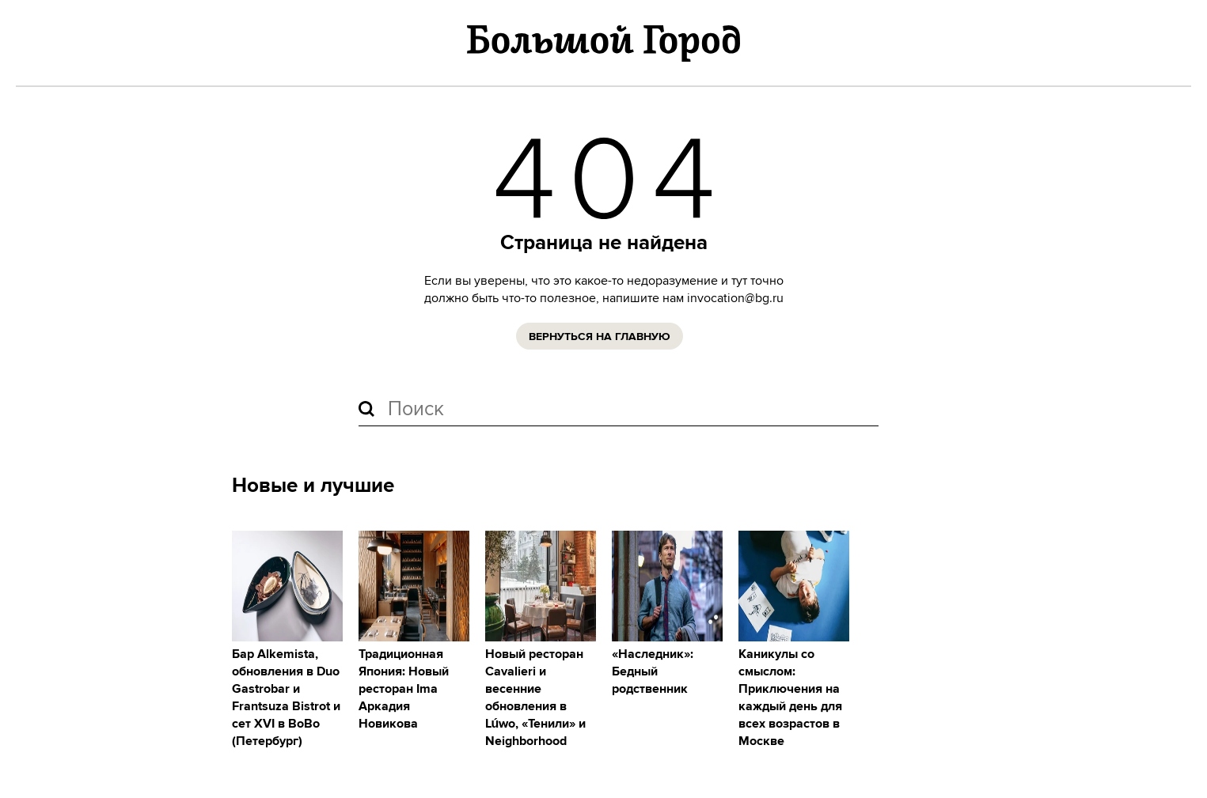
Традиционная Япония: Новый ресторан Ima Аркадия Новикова (404, 689)
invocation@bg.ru (735, 298)
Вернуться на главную (599, 337)
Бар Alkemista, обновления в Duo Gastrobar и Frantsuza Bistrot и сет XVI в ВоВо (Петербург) (286, 698)
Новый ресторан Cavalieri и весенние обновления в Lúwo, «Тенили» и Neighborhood (535, 698)
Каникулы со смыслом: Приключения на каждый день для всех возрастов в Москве (790, 698)
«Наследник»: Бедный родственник (652, 672)
